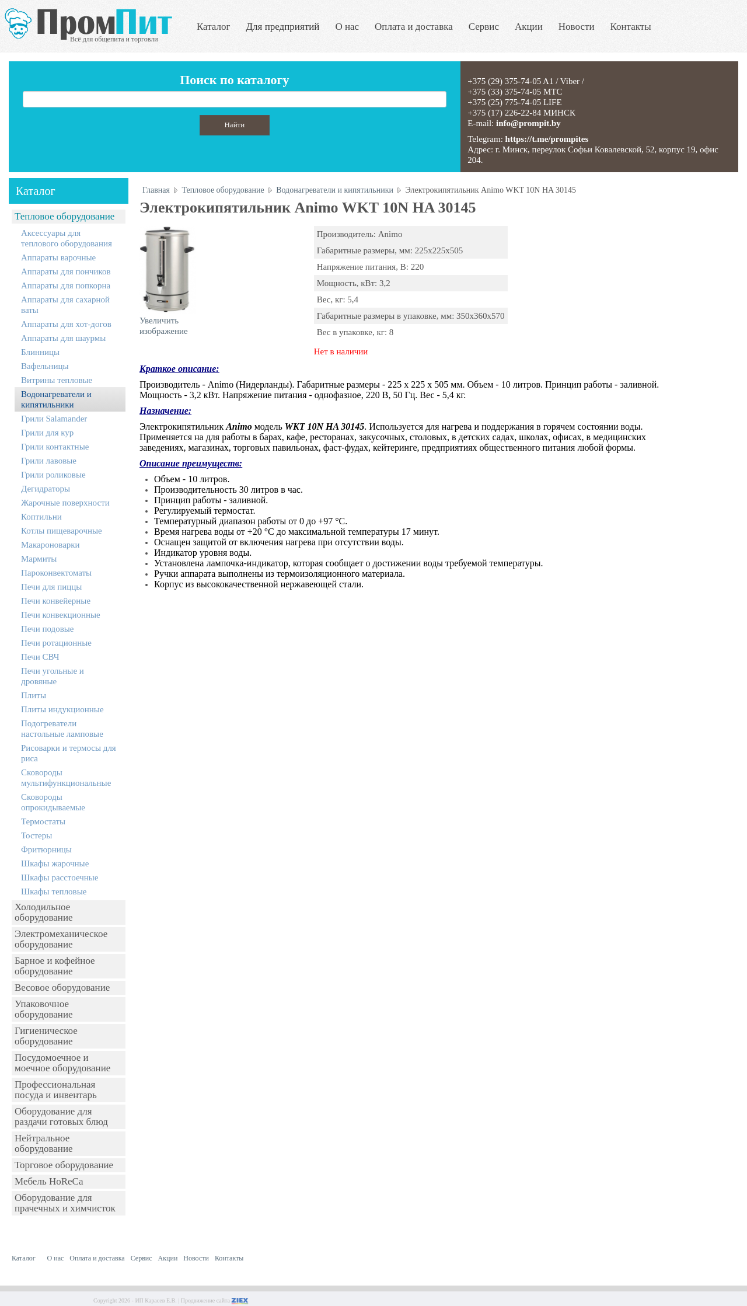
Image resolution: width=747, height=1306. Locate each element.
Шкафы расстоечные (60, 877)
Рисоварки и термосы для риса (68, 753)
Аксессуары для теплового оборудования (66, 238)
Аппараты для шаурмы (63, 338)
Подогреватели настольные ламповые (62, 729)
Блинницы (40, 352)
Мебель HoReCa (49, 1181)
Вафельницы (45, 366)
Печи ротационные (56, 642)
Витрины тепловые (56, 380)
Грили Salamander (54, 418)
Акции (529, 26)
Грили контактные (55, 446)
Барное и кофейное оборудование (55, 966)
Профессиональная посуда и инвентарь (56, 1089)
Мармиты (39, 558)
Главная (156, 190)
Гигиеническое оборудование (46, 1036)
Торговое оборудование (64, 1165)
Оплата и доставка (414, 26)
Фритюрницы (46, 849)
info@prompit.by (528, 123)
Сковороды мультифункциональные (66, 778)
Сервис (484, 26)
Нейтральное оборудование (44, 1143)
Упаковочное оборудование (44, 1009)
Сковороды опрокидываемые (53, 802)
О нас (347, 26)
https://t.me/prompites (547, 139)
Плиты (33, 695)
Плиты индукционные (62, 709)
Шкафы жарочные (55, 863)
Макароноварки (50, 544)
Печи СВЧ (40, 656)
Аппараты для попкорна (65, 285)
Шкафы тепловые (53, 891)
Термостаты (43, 821)
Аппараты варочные (58, 257)
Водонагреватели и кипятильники (56, 399)
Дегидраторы (45, 488)
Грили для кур (47, 432)
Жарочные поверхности (65, 502)
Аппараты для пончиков (66, 271)
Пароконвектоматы (56, 572)
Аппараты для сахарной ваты (65, 305)
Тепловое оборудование (64, 216)
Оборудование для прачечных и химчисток (65, 1203)
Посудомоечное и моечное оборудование (62, 1063)
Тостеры (36, 835)
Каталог (214, 26)
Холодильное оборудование (44, 912)
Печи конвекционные (60, 614)
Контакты (630, 26)
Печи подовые (47, 628)
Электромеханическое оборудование (61, 939)
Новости (576, 26)
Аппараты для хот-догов (66, 324)
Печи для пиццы (51, 586)
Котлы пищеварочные (61, 530)
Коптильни (41, 516)
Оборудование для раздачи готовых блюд (61, 1116)
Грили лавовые (48, 460)
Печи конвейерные (55, 600)
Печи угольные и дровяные (52, 676)
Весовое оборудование (62, 987)
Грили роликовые (53, 474)
